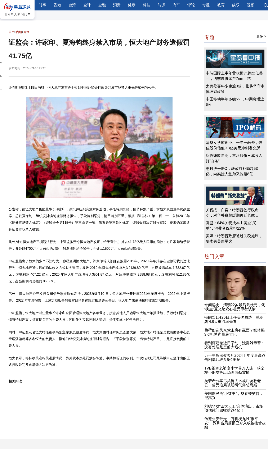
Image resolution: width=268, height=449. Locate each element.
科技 (146, 5)
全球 (87, 5)
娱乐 (236, 5)
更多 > (261, 36)
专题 (206, 5)
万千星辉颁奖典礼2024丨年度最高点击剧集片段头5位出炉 (234, 357)
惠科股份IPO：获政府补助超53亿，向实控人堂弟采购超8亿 (232, 171)
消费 (117, 5)
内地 (19, 32)
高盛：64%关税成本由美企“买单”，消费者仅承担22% (231, 225)
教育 (221, 5)
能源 (161, 5)
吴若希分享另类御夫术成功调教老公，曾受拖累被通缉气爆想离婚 (232, 383)
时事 (42, 5)
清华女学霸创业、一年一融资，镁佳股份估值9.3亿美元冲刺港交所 (234, 145)
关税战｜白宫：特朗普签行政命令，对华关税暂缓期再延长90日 (232, 212)
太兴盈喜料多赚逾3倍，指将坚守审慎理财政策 (235, 89)
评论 (191, 5)
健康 (131, 5)
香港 (57, 5)
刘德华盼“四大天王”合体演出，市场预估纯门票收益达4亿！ (233, 408)
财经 (27, 32)
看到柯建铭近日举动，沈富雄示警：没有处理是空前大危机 (234, 345)
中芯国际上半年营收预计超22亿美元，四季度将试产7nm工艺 (234, 76)
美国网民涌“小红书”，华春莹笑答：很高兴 (233, 395)
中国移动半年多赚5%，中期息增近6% (235, 102)
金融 (102, 5)
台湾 (72, 5)
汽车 (176, 5)
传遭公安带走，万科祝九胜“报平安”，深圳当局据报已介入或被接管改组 (235, 423)
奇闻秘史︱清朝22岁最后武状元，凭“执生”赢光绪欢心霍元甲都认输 (234, 307)
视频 (250, 5)
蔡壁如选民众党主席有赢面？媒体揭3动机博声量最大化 (234, 332)
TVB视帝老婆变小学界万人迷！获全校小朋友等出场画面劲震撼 (234, 370)
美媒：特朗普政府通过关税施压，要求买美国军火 (234, 238)
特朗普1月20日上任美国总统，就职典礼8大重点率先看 (233, 319)
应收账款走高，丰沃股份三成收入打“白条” (234, 158)
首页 (11, 32)
